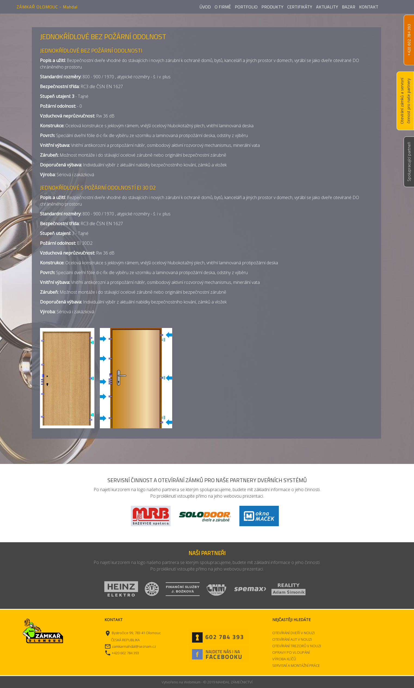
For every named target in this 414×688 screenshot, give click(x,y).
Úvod (205, 7)
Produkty (272, 7)
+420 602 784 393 (409, 40)
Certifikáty (299, 7)
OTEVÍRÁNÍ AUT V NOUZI (292, 639)
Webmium (192, 682)
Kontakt (368, 7)
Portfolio (246, 7)
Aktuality (327, 7)
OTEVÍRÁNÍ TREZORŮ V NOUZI (296, 645)
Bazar (348, 7)
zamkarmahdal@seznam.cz (134, 646)
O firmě (223, 7)
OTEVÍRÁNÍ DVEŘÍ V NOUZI (293, 632)
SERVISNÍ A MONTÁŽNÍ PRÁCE (296, 665)
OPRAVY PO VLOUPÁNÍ (291, 652)
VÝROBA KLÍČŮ (284, 658)
